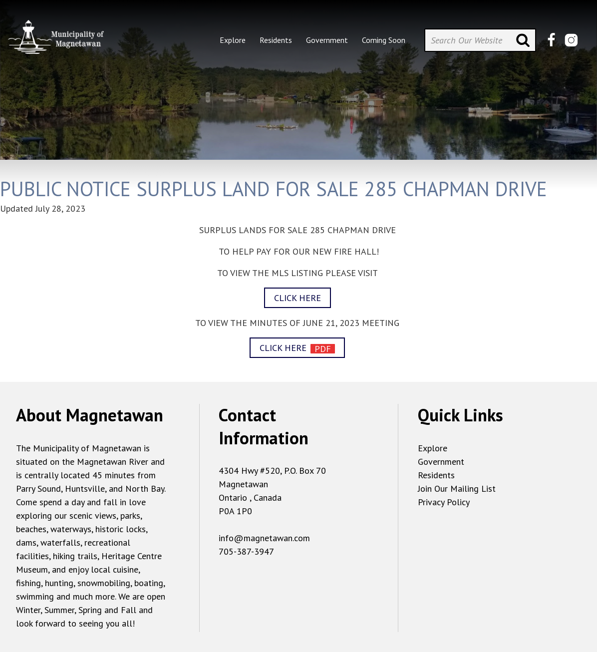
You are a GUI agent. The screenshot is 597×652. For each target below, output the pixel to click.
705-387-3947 (246, 551)
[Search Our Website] (480, 40)
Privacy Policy (444, 502)
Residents (436, 475)
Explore (432, 448)
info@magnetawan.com (264, 538)
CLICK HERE (297, 298)
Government (441, 461)
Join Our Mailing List (457, 488)
